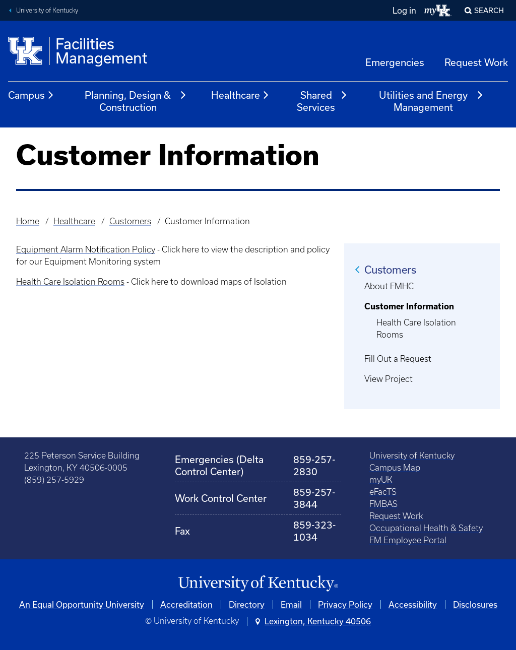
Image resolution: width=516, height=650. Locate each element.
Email (291, 604)
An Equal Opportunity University (81, 604)
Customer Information (409, 306)
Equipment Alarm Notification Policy (85, 249)
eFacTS (383, 491)
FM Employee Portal (407, 540)
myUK (381, 479)
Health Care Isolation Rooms (70, 281)
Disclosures (475, 604)
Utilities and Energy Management (431, 101)
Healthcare (240, 95)
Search (489, 10)
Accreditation (186, 604)
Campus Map (394, 467)
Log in (404, 10)
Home (27, 221)
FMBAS (383, 503)
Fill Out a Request (397, 358)
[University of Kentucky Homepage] (258, 583)
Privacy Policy (345, 604)
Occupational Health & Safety (426, 528)
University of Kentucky (47, 10)
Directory (247, 604)
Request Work (476, 62)
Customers (130, 221)
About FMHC (389, 286)
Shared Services (322, 101)
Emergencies (394, 62)
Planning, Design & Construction (135, 101)
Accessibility (413, 604)
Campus (31, 95)
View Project (388, 378)
